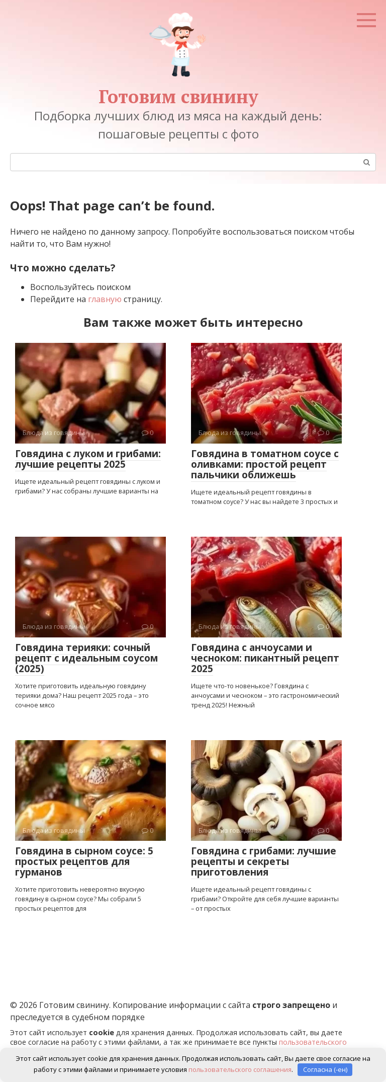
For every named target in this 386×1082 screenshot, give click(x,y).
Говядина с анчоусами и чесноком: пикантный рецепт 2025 (265, 658)
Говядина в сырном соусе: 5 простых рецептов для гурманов (84, 861)
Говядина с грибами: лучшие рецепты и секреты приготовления (263, 861)
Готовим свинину (178, 96)
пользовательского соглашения (240, 1069)
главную (105, 299)
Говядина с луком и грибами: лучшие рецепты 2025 (88, 459)
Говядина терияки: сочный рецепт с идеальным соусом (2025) (86, 658)
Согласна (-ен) (325, 1069)
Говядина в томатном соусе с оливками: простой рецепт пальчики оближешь (265, 464)
